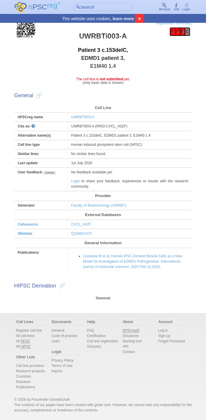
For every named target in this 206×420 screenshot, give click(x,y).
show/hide (52, 173)
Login (183, 7)
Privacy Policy (64, 360)
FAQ (91, 330)
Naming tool (131, 341)
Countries (26, 376)
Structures (130, 336)
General (59, 330)
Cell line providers (33, 366)
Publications (28, 387)
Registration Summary (170, 23)
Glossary (95, 352)
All (26, 341)
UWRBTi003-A (83, 117)
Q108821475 (82, 233)
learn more (123, 19)
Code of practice (66, 336)
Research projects (33, 371)
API (124, 346)
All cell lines (28, 336)
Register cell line (32, 330)
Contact (128, 352)
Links (57, 341)
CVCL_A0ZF (82, 224)
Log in (161, 330)
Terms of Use (63, 366)
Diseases (26, 382)
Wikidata (28, 233)
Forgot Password (169, 341)
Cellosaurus (31, 224)
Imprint (58, 371)
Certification (97, 336)
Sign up (162, 336)
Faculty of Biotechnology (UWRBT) (99, 205)
